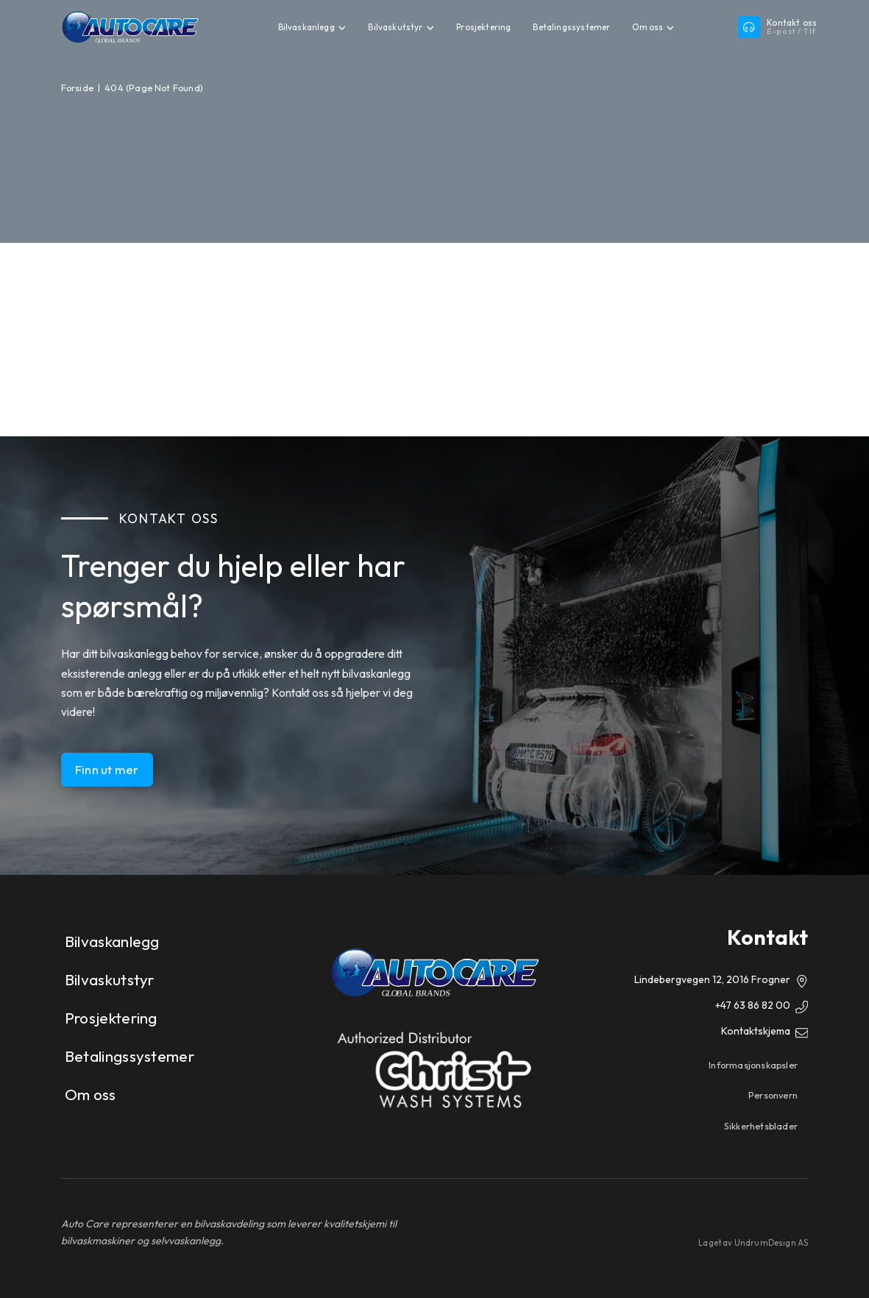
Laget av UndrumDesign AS (753, 1243)
